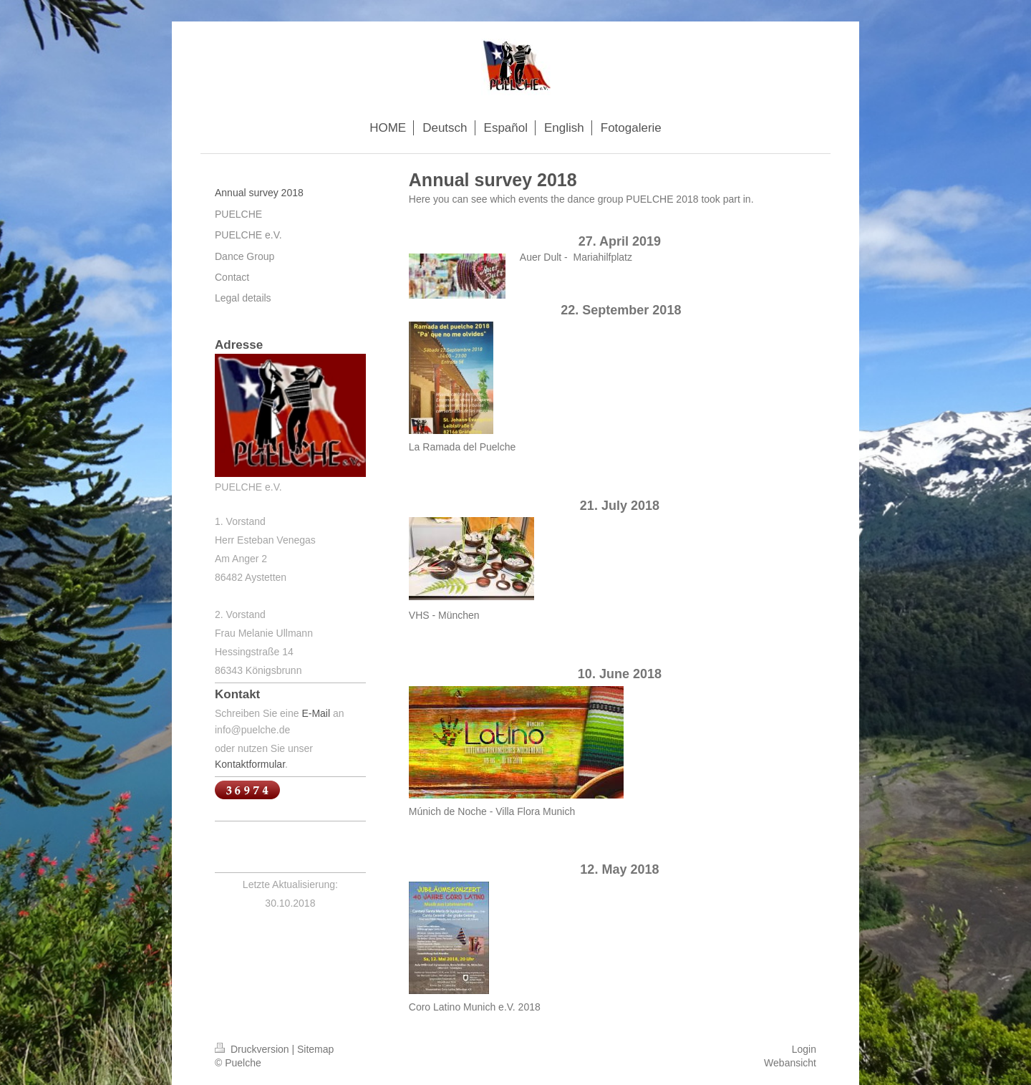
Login (804, 1049)
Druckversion (253, 1049)
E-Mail (315, 713)
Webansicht (790, 1063)
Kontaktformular (250, 764)
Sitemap (315, 1049)
